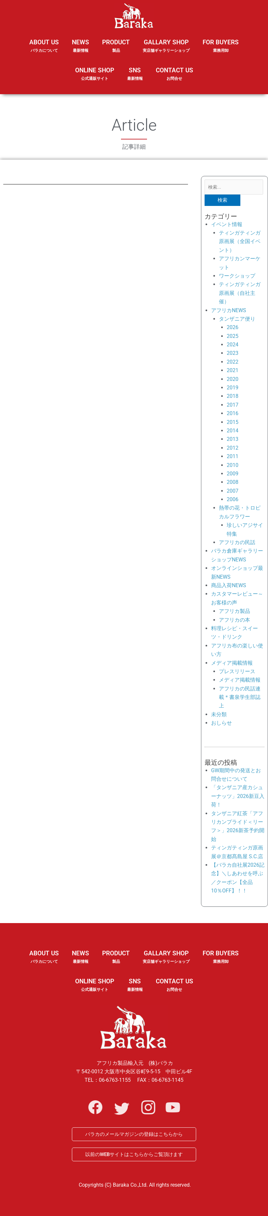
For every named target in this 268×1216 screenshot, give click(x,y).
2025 (232, 337)
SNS (135, 78)
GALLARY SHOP (166, 50)
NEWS (80, 50)
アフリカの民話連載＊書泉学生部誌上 (240, 698)
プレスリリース (237, 673)
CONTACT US (174, 74)
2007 (232, 492)
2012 (232, 449)
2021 (232, 372)
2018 (232, 397)
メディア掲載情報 (232, 664)
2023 (232, 354)
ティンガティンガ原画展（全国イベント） (240, 242)
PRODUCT (116, 50)
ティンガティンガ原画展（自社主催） (240, 294)
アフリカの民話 (237, 544)
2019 (232, 389)
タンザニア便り (237, 320)
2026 (232, 329)
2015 (232, 423)
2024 (232, 346)
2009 (232, 475)
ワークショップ (237, 277)
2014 (232, 432)
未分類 (219, 716)
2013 (232, 440)
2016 (232, 415)
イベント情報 (226, 225)
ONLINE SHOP (94, 74)
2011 (232, 458)
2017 (232, 406)
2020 (232, 380)
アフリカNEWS (228, 311)
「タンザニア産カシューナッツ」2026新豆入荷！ (237, 797)
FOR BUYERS (221, 46)
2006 (232, 501)
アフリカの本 (234, 621)
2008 (232, 483)
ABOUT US (44, 50)
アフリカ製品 (234, 612)
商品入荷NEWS (228, 587)
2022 (232, 363)
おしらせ (221, 724)
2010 (232, 466)
